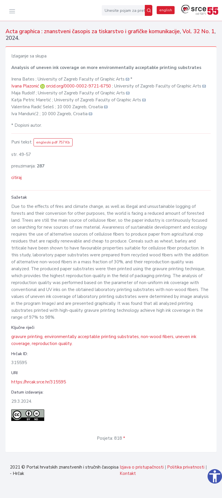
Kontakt (128, 473)
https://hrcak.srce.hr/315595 (38, 382)
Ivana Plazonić (25, 86)
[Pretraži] (148, 10)
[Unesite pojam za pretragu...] (123, 10)
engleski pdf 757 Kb (53, 142)
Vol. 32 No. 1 (198, 31)
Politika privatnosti (185, 467)
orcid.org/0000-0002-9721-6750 (78, 86)
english (165, 10)
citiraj (16, 177)
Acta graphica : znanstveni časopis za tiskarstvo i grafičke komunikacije (92, 31)
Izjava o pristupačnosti (142, 467)
